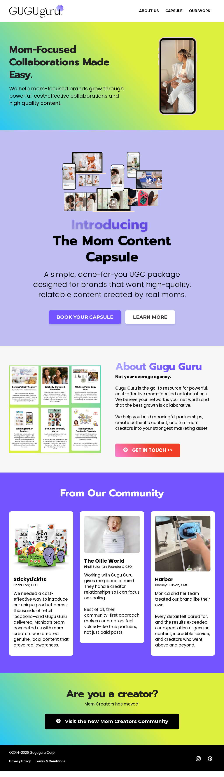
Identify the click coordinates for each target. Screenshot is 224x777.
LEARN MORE (150, 317)
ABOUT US (149, 11)
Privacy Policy (20, 761)
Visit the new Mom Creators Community (112, 721)
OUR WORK (199, 11)
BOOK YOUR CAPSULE (84, 317)
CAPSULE (173, 11)
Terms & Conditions (50, 761)
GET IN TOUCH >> (147, 450)
